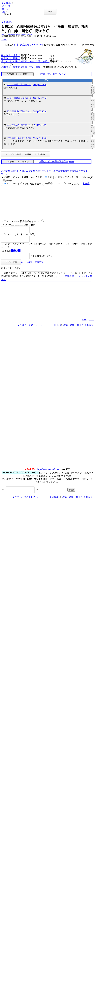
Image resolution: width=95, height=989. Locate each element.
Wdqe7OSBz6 (39, 84)
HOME (57, 332)
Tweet (4, 39)
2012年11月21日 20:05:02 (19, 84)
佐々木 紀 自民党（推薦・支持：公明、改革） (25, 61)
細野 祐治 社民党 (10, 58)
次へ (84, 326)
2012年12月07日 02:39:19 (19, 111)
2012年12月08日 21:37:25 (19, 138)
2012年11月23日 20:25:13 (19, 98)
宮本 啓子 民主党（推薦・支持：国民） (22, 67)
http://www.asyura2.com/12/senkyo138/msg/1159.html (16, 34)
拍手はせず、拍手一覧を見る (53, 74)
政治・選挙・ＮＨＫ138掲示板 (78, 332)
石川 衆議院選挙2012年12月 (28, 44)
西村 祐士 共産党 (10, 55)
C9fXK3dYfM (40, 98)
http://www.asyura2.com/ (48, 476)
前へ (91, 326)
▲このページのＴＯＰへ (29, 332)
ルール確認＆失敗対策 (32, 269)
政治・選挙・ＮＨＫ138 (7, 9)
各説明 (86, 183)
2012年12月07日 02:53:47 (19, 124)
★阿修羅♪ (7, 3)
